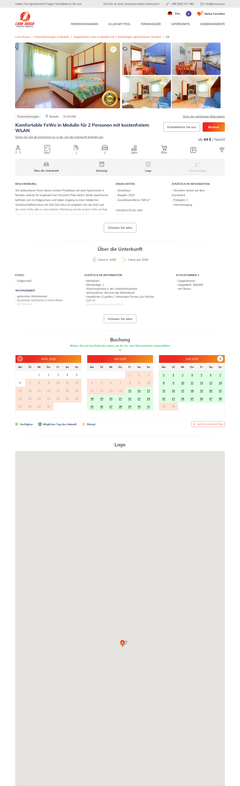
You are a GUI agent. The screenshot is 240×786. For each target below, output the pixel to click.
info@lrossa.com (215, 4)
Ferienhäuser (151, 24)
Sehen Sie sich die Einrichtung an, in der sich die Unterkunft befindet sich (59, 137)
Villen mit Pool (119, 24)
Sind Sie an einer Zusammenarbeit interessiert (131, 4)
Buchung (101, 167)
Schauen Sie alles (120, 227)
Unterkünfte (180, 24)
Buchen (213, 127)
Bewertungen (197, 167)
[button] (220, 358)
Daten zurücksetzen (210, 424)
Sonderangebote (212, 24)
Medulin (54, 116)
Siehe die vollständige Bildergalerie (204, 116)
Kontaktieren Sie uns (181, 127)
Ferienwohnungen (84, 24)
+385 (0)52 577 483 (182, 4)
